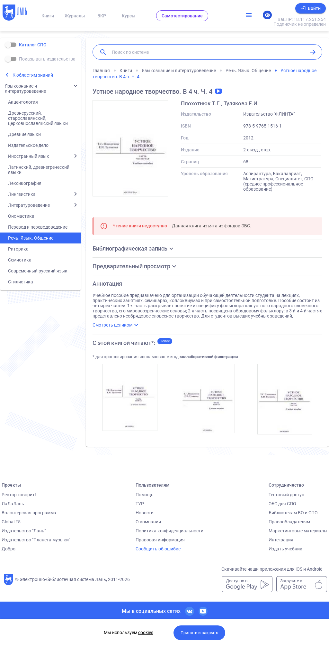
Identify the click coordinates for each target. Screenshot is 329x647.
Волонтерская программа (29, 512)
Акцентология (23, 102)
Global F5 (11, 521)
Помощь (145, 494)
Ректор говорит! (19, 494)
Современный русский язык (37, 270)
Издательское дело (28, 145)
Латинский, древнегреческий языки (38, 170)
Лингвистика (22, 194)
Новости (145, 512)
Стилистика (20, 281)
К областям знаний (33, 75)
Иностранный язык (28, 156)
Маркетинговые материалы (298, 530)
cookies (145, 632)
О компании (148, 521)
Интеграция (281, 539)
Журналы (75, 15)
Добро (8, 548)
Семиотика (19, 259)
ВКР (101, 15)
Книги (47, 15)
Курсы (128, 15)
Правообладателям (289, 521)
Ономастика (21, 216)
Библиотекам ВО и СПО (293, 512)
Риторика (18, 249)
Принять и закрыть (199, 632)
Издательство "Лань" (24, 530)
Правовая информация (160, 539)
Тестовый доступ (286, 494)
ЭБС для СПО (282, 503)
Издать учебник (285, 548)
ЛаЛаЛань (13, 503)
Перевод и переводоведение (37, 227)
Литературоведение (29, 205)
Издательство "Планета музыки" (36, 539)
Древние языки (24, 134)
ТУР (140, 503)
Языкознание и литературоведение (25, 88)
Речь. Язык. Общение (30, 238)
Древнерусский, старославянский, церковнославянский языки (38, 118)
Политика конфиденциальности (169, 530)
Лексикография (24, 183)
